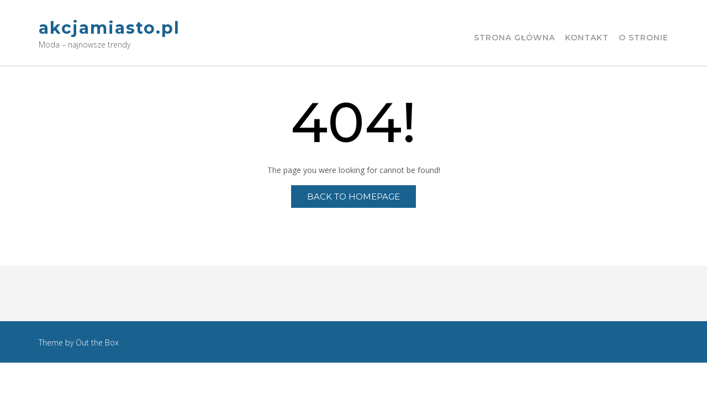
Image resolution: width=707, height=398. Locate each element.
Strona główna (514, 38)
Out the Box (97, 342)
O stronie (643, 38)
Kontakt (587, 38)
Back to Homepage (353, 196)
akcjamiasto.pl (109, 28)
